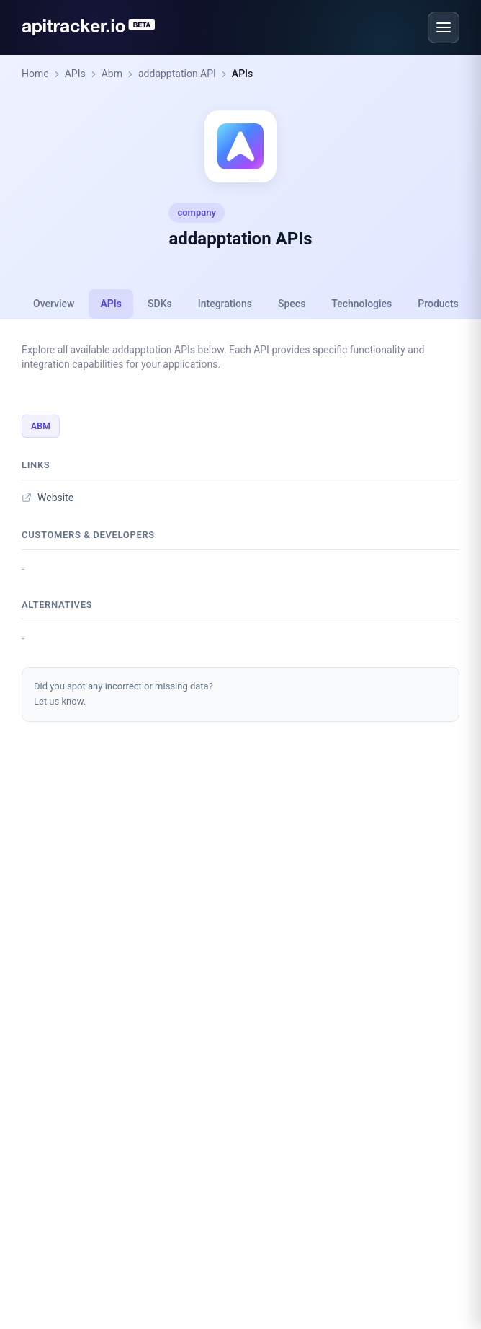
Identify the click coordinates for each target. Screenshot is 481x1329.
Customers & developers (88, 534)
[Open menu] (443, 27)
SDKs (160, 303)
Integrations (225, 303)
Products (438, 303)
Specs (291, 303)
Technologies (361, 303)
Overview (53, 303)
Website (47, 497)
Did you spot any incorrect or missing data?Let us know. (123, 694)
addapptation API (177, 73)
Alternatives (57, 604)
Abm (112, 73)
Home (35, 73)
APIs (75, 73)
